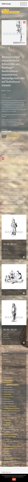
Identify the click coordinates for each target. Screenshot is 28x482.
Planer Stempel (10, 153)
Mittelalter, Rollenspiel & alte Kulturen (11, 12)
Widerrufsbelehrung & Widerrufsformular (12, 446)
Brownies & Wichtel (8, 387)
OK (14, 479)
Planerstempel (16, 153)
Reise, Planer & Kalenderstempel (10, 417)
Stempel (21, 153)
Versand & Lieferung (8, 455)
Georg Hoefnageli (16, 148)
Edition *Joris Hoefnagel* (11, 144)
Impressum (6, 461)
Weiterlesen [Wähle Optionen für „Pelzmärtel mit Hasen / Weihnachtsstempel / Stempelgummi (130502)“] (24, 293)
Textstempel (11, 156)
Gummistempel (5, 150)
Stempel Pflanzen (5, 156)
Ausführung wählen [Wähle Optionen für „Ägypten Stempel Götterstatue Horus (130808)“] (24, 343)
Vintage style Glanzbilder (10, 436)
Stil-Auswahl (4, 129)
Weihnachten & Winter (8, 389)
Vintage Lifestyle (7, 415)
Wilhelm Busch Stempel (9, 392)
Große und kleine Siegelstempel (11, 429)
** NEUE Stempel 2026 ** (9, 377)
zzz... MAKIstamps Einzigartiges (10, 434)
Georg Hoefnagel (8, 148)
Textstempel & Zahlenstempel (10, 413)
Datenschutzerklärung (8, 448)
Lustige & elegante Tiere (9, 401)
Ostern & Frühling (7, 394)
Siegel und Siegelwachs (8, 427)
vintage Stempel (23, 156)
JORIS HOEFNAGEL (17, 150)
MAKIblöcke (6, 431)
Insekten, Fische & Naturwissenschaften (12, 410)
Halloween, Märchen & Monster (10, 406)
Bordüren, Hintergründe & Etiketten (11, 384)
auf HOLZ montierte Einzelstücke (12, 441)
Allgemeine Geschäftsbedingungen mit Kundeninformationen (12, 458)
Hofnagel (10, 150)
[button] (24, 22)
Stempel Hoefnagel (12, 155)
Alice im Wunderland (8, 382)
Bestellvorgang (7, 453)
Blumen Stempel (10, 147)
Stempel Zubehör (7, 420)
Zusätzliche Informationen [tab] (8, 170)
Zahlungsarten (7, 451)
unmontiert (17, 156)
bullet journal (17, 147)
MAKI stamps (6, 4)
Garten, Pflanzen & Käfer (9, 403)
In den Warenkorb (13, 136)
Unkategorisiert (7, 424)
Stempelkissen (8, 422)
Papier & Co (7, 439)
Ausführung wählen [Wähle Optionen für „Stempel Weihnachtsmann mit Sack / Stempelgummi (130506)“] (24, 257)
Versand (5, 96)
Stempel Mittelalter (20, 155)
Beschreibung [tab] (5, 166)
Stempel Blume (5, 155)
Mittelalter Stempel (11, 152)
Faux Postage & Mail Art (9, 396)
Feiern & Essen (7, 399)
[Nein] (26, 478)
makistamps (4, 152)
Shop (7, 10)
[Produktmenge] (4, 136)
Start (3, 10)
